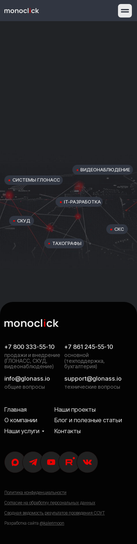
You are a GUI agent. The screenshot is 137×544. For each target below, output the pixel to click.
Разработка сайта (34, 523)
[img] (21, 10)
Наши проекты (75, 409)
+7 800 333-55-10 (29, 346)
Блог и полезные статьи (88, 420)
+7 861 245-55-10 (88, 346)
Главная (15, 409)
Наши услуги (21, 431)
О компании (20, 420)
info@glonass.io (27, 378)
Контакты (67, 431)
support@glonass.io (93, 378)
